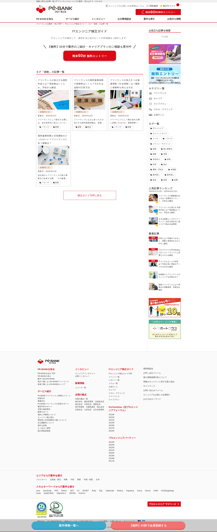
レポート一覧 (114, 380)
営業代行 (41, 398)
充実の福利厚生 (44, 409)
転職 (175, 180)
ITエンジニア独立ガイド (75, 24)
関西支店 (97, 404)
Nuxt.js (148, 491)
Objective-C (61, 493)
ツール (154, 139)
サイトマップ (149, 386)
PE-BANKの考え (44, 376)
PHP (56, 491)
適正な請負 (42, 425)
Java (38, 491)
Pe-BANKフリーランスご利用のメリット (54, 396)
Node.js (120, 491)
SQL (101, 491)
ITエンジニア (156, 128)
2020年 (112, 453)
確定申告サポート (45, 406)
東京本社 (78, 402)
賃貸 (164, 180)
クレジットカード (158, 133)
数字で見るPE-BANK (46, 379)
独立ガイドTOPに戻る (90, 196)
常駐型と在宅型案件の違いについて (52, 420)
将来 (168, 159)
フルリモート (41, 479)
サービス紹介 (72, 19)
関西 (79, 479)
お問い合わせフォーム (153, 390)
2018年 (112, 425)
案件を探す (149, 19)
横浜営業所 (88, 402)
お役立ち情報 (174, 19)
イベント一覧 (114, 377)
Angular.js (130, 491)
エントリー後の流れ (46, 417)
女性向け (155, 159)
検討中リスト (169, 6)
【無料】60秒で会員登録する (133, 525)
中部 (72, 479)
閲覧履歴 (152, 6)
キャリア (155, 98)
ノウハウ (167, 139)
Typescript (110, 491)
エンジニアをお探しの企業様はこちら (125, 6)
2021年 (112, 420)
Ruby (94, 491)
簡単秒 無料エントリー (89, 55)
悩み (164, 164)
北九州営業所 (98, 410)
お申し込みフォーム (152, 373)
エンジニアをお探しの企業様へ (157, 395)
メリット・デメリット (160, 144)
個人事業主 (166, 149)
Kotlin (156, 491)
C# (78, 491)
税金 (153, 180)
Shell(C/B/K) (49, 493)
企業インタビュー (82, 376)
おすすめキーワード (152, 399)
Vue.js (139, 491)
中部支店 (87, 404)
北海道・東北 (55, 479)
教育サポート (43, 412)
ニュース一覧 (80, 388)
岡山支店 (100, 407)
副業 (153, 154)
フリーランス (157, 93)
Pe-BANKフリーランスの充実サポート (53, 404)
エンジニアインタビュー (85, 373)
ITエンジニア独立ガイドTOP (120, 374)
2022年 (112, 417)
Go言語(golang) (167, 491)
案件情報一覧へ (84, 525)
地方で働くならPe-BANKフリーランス (53, 382)
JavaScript (47, 491)
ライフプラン (157, 103)
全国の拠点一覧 (81, 399)
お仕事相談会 (124, 19)
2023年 (112, 415)
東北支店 (78, 404)
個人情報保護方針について (155, 377)
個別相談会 (148, 368)
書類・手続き (157, 169)
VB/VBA (72, 493)
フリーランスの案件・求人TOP (48, 24)
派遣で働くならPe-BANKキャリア (51, 384)
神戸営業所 (79, 407)
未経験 (172, 169)
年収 (153, 164)
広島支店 (78, 410)
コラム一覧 (113, 383)
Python (64, 491)
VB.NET (85, 491)
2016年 (112, 431)
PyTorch (82, 493)
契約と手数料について (47, 415)
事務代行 (41, 401)
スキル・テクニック (161, 109)
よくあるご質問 (44, 428)
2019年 (112, 423)
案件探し (155, 175)
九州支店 (87, 410)
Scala (38, 493)
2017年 (112, 428)
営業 (164, 154)
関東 (66, 479)
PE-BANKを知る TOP (46, 373)
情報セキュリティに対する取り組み (159, 382)
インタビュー (98, 19)
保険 (153, 149)
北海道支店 (99, 402)
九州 (97, 479)
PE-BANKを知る (44, 19)
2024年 (112, 442)
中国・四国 (88, 479)
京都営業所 (90, 407)
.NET (72, 491)
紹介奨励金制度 (44, 431)
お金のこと (156, 114)
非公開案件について (46, 423)
